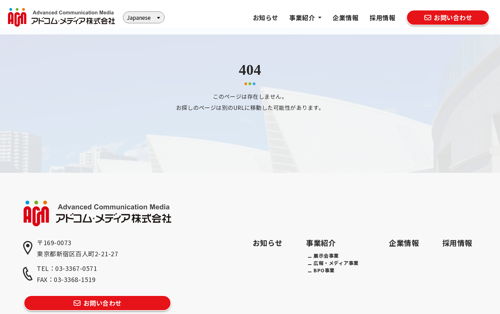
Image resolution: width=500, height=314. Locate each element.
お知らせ (265, 17)
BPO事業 (324, 270)
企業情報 (345, 17)
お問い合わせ (447, 17)
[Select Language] (144, 17)
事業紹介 (321, 242)
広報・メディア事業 (336, 262)
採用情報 (382, 17)
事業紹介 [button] (303, 17)
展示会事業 (326, 255)
